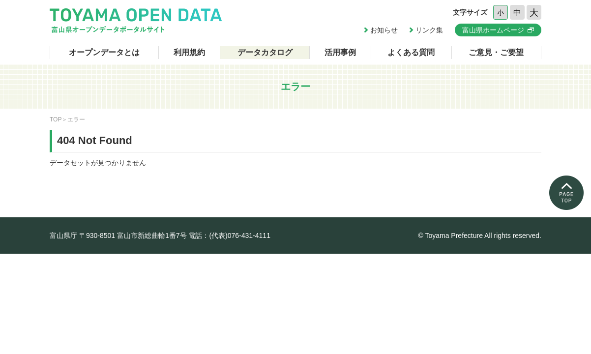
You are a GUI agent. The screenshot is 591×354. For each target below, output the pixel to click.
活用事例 (340, 52)
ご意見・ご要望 (496, 52)
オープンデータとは (104, 52)
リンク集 (429, 30)
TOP (55, 119)
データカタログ (265, 52)
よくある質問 (411, 52)
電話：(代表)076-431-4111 (229, 235)
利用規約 (189, 52)
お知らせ (384, 30)
